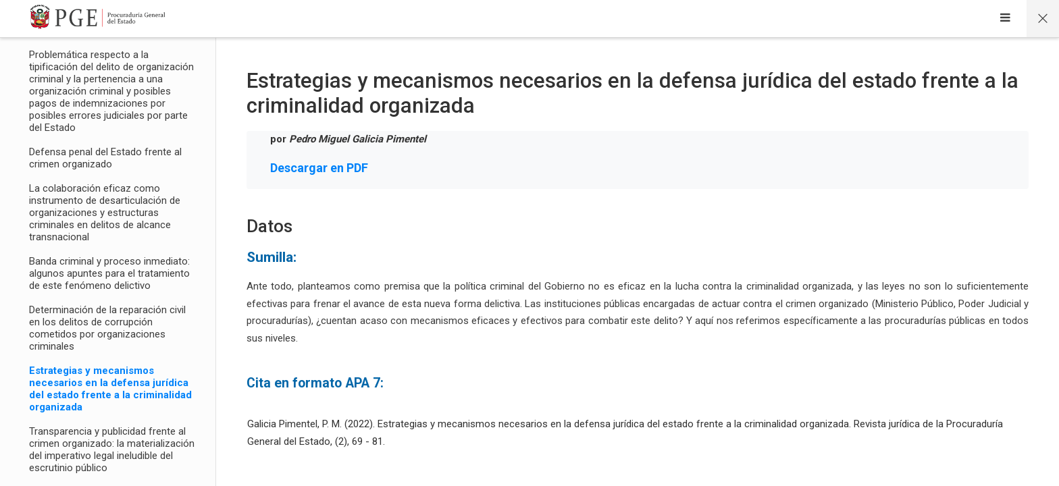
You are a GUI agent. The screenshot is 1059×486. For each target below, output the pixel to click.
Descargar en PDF (319, 168)
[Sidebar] (1005, 19)
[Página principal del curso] (1043, 18)
